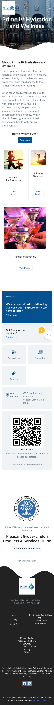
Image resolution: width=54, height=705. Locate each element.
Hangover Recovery (25, 256)
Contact (13, 624)
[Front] (9, 8)
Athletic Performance (13, 179)
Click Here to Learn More (27, 548)
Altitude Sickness (38, 175)
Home (13, 615)
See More (25, 140)
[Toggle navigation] (49, 8)
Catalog (13, 619)
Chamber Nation (38, 700)
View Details (13, 192)
